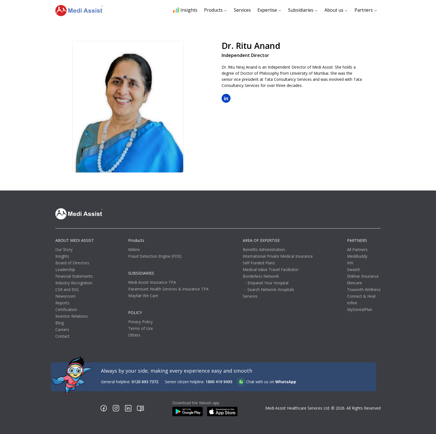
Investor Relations (71, 316)
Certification (66, 309)
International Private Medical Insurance (278, 256)
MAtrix (134, 249)
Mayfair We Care (143, 295)
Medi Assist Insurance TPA (152, 282)
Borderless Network (261, 276)
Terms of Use (140, 328)
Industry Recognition (73, 282)
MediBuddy (357, 256)
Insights (185, 10)
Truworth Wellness (364, 289)
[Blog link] (140, 408)
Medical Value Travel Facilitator (271, 269)
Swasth (353, 269)
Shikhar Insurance (363, 276)
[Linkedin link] (128, 408)
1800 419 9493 (218, 381)
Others (134, 335)
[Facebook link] (104, 408)
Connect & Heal (361, 296)
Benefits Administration (264, 249)
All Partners (357, 249)
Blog (59, 322)
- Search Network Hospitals (269, 289)
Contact (62, 336)
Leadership (65, 269)
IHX (350, 262)
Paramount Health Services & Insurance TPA (168, 289)
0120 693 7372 (145, 381)
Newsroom (65, 296)
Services (242, 10)
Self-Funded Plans (259, 262)
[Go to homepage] (79, 10)
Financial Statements (74, 276)
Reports (62, 302)
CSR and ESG (67, 289)
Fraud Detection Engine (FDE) (155, 256)
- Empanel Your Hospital (266, 282)
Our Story (64, 249)
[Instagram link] (116, 408)
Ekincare (354, 282)
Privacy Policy (140, 321)
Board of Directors (72, 262)
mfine (352, 302)
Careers (62, 329)
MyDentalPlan (359, 309)
